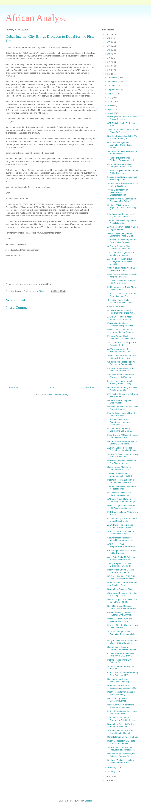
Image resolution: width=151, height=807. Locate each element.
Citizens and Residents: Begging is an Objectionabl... (122, 594)
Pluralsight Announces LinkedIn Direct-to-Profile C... (121, 414)
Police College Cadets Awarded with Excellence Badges (121, 506)
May (110, 105)
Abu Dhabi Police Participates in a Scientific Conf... (122, 343)
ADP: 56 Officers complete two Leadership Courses (121, 532)
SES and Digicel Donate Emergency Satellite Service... (122, 718)
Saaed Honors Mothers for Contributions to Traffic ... (119, 468)
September (113, 89)
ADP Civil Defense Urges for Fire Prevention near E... (122, 294)
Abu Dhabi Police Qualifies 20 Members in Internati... (120, 253)
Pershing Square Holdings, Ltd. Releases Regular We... (121, 369)
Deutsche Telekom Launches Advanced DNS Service (120, 761)
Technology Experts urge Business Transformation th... (121, 159)
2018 (108, 62)
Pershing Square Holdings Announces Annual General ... (122, 337)
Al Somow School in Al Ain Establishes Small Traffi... (120, 247)
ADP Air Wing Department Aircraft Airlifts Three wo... (122, 171)
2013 (108, 780)
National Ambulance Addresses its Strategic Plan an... (122, 408)
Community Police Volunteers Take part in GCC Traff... (120, 654)
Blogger (88, 801)
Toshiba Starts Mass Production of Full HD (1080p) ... (122, 184)
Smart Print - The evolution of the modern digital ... (122, 152)
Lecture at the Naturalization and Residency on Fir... (122, 178)
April (110, 109)
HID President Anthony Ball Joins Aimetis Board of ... (122, 388)
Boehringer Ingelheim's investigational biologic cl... (120, 680)
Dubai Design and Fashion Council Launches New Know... (122, 607)
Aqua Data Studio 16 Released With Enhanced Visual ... (121, 558)
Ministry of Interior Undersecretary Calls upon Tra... (122, 626)
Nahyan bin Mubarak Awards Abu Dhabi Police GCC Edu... (122, 641)
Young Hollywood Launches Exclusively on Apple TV (119, 564)
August (111, 93)
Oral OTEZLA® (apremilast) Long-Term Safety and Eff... (122, 673)
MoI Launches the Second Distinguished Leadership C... (121, 686)
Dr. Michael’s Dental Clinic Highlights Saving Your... (119, 494)
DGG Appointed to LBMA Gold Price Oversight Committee (121, 577)
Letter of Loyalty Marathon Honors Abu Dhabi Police (122, 712)
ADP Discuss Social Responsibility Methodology (120, 545)
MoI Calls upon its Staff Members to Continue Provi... (122, 583)
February (112, 767)
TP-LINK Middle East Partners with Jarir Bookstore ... (121, 282)
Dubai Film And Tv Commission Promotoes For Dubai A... (121, 200)
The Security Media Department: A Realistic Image (122, 221)
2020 (108, 54)
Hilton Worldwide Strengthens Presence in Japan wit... (120, 706)
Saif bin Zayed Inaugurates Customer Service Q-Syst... (120, 234)
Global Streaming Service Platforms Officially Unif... (119, 613)
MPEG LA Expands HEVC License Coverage (119, 699)
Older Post (89, 387)
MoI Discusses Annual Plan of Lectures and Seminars (120, 481)
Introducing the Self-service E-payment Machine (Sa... (121, 215)
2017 (108, 66)
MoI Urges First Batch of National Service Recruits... (122, 118)
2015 (108, 74)
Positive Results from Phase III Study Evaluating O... (121, 693)
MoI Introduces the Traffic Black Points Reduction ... (121, 288)
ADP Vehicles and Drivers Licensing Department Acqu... (121, 500)
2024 (108, 38)
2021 (108, 50)
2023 (108, 42)
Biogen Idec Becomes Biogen (120, 589)
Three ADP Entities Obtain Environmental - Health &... (120, 474)
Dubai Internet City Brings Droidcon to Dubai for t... (119, 429)
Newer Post (13, 387)
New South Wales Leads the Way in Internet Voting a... (122, 137)
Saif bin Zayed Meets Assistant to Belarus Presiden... (122, 269)
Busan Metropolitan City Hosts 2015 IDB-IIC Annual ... (121, 742)
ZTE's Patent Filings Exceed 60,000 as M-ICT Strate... (120, 526)
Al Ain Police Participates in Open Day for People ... (122, 228)
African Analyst (36, 18)
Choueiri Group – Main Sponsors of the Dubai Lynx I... (122, 519)
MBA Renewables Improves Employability (119, 401)
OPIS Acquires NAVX (117, 306)
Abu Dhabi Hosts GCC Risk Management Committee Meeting (119, 261)
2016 (108, 70)
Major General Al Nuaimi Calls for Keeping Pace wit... (122, 275)
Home (51, 387)
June (110, 101)
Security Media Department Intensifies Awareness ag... (120, 539)
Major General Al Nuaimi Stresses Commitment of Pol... (122, 436)
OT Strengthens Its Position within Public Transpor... (122, 551)
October (112, 85)
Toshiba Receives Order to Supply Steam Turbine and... (122, 455)
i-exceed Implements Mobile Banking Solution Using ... (120, 382)
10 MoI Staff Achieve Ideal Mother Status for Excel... (122, 130)
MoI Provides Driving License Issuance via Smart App (120, 571)
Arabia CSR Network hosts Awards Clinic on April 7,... (120, 318)
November (113, 81)
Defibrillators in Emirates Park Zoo (122, 737)
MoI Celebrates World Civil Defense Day (119, 661)
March (111, 113)
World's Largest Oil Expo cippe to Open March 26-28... (122, 600)
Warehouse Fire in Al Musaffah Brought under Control (121, 731)
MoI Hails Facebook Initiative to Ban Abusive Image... (121, 462)
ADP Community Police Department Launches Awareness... (118, 422)
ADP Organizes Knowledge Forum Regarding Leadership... (122, 449)
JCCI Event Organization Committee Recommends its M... (121, 634)
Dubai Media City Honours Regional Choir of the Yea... (120, 311)
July (110, 97)
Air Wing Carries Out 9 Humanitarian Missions (118, 350)
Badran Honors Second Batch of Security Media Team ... (122, 442)
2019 (108, 58)
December (113, 77)
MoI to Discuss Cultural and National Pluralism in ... (119, 620)
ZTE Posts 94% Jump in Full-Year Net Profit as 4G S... (122, 395)
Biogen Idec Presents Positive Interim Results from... (120, 725)
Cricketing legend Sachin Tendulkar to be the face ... (120, 301)
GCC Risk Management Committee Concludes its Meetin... (119, 144)
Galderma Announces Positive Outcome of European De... (121, 363)
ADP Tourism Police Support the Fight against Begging (121, 241)
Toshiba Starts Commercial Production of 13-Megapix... (121, 748)
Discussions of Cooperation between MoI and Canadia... (121, 330)
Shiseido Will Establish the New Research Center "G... (121, 356)
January (112, 771)
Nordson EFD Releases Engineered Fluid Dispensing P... (121, 207)
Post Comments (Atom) (57, 394)
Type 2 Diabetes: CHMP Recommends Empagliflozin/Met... (118, 192)
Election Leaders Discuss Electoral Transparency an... (121, 324)
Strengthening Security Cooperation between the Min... (122, 648)
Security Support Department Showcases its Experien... (120, 376)
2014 (108, 776)
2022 (108, 46)
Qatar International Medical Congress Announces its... (120, 165)
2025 (108, 34)
